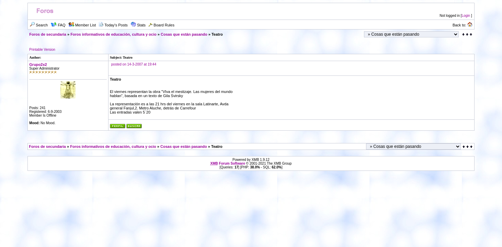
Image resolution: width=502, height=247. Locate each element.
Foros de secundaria (47, 34)
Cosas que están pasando (184, 34)
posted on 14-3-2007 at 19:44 (133, 64)
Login (466, 15)
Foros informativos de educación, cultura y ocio (113, 34)
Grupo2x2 (38, 64)
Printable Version (42, 49)
